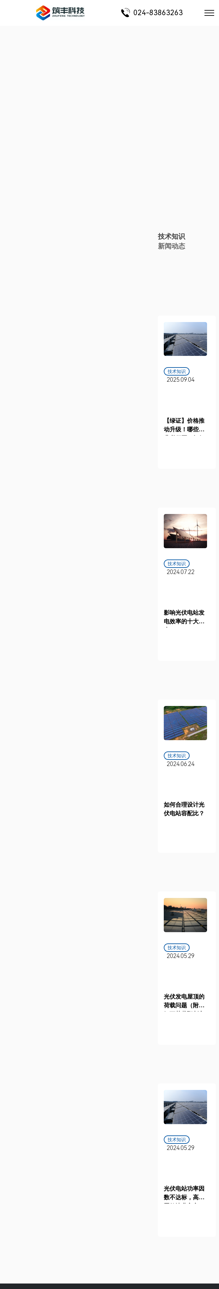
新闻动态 (171, 246)
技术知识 (171, 236)
